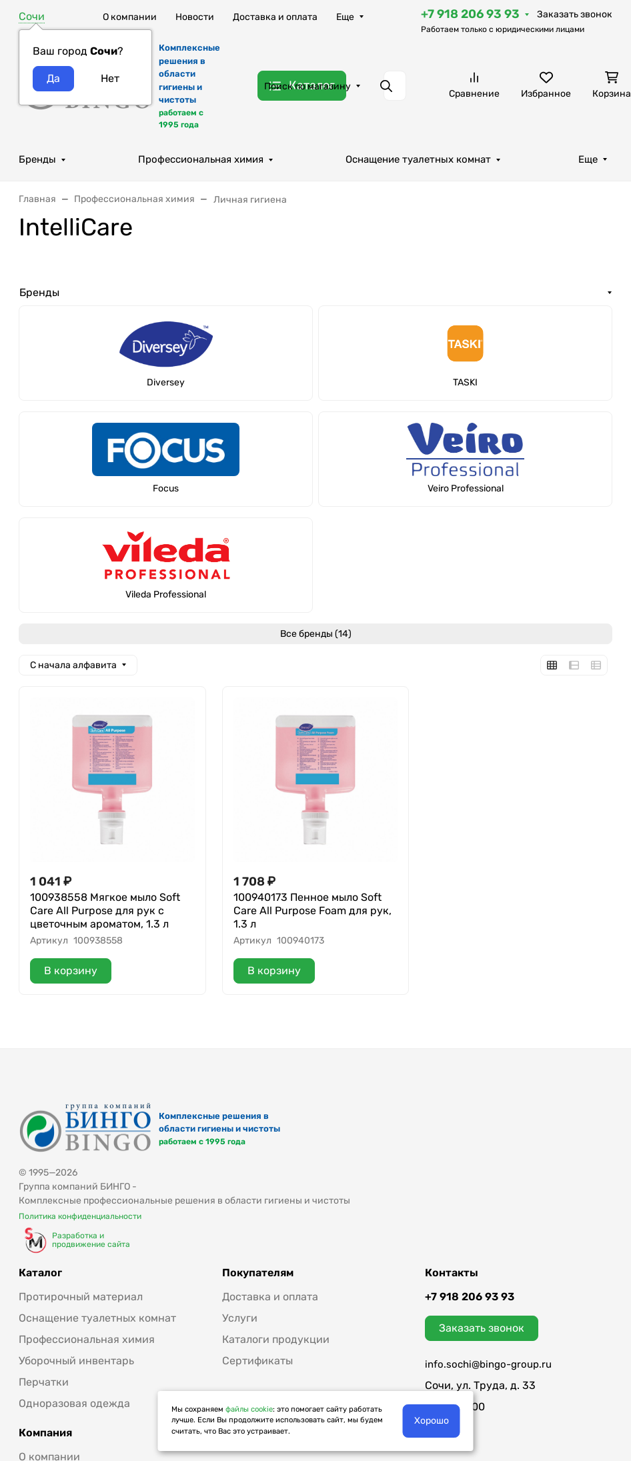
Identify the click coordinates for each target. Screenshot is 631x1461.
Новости (194, 17)
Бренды (37, 159)
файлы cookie (249, 1409)
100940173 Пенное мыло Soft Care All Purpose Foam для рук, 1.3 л (312, 910)
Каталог (40, 1273)
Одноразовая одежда (74, 1403)
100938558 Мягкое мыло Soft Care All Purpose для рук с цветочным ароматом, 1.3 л (105, 910)
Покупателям (257, 1273)
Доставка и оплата (275, 17)
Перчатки (44, 1382)
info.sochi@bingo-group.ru (488, 1364)
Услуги (239, 1318)
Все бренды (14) (316, 633)
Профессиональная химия (200, 159)
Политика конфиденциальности (80, 1216)
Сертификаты (257, 1360)
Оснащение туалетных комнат (418, 159)
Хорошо (431, 1420)
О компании (130, 17)
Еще (345, 17)
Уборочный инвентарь (76, 1360)
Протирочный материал (81, 1296)
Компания (45, 1433)
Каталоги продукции (276, 1339)
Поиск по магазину (307, 86)
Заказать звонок (574, 14)
